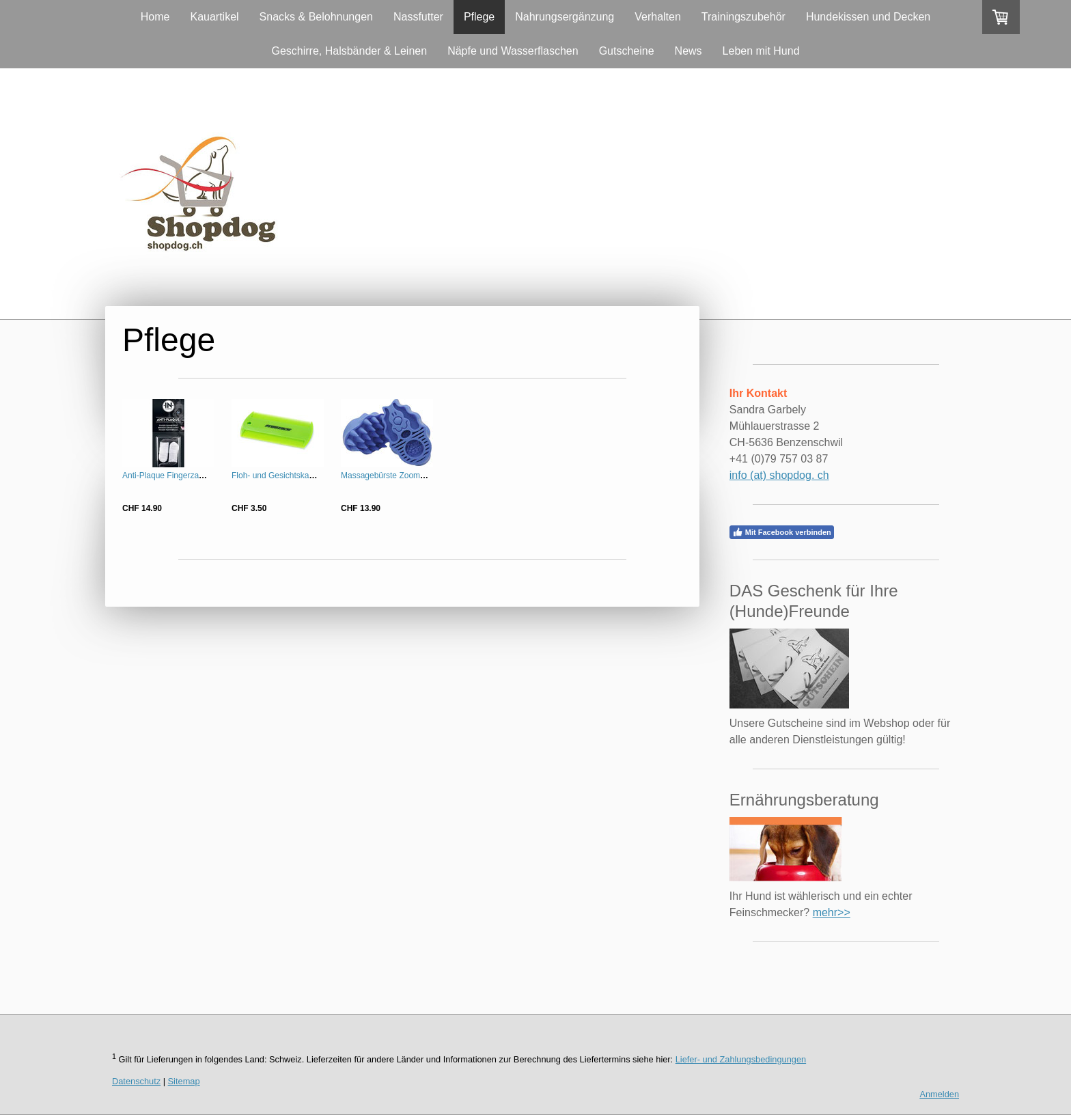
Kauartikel (214, 17)
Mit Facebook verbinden (781, 532)
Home (155, 17)
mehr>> (831, 912)
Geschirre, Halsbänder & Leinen (349, 51)
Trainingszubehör (743, 17)
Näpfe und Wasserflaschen (513, 51)
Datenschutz (136, 1081)
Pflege (479, 17)
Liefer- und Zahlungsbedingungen (741, 1059)
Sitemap (184, 1081)
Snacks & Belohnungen (316, 17)
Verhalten (658, 17)
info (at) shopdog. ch (779, 475)
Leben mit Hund (761, 51)
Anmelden (939, 1094)
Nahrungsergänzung (564, 17)
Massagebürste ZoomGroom (393, 475)
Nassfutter (418, 17)
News (688, 51)
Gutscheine (626, 51)
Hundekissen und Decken (868, 17)
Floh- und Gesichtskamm (277, 475)
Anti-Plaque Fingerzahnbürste (176, 475)
